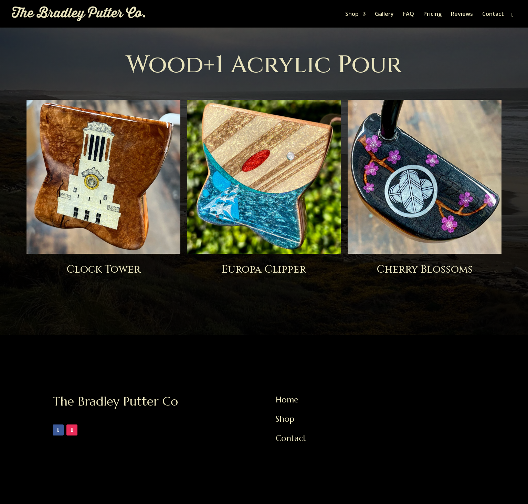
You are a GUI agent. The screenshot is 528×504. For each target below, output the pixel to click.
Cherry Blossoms (425, 269)
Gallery (384, 14)
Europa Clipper (264, 269)
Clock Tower (103, 269)
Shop (352, 14)
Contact (493, 14)
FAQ (408, 14)
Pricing (432, 14)
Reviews (462, 14)
